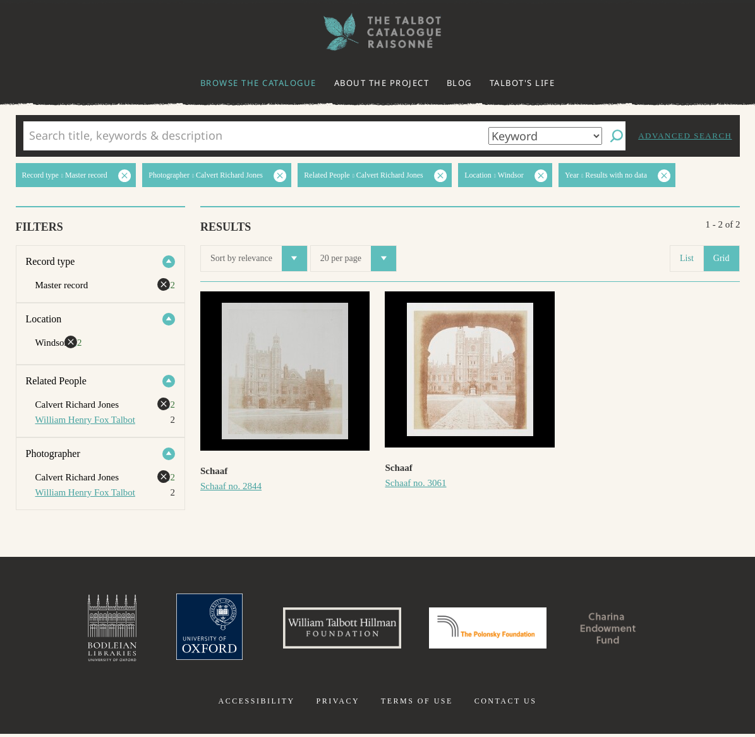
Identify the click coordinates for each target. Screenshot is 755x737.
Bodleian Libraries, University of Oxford (98, 629)
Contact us (505, 704)
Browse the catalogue (258, 82)
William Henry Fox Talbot (85, 420)
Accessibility (257, 704)
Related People (56, 380)
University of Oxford (198, 629)
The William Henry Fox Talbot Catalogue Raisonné (378, 32)
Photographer (53, 453)
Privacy (337, 704)
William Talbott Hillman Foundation (337, 629)
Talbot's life (522, 82)
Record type (50, 261)
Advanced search (685, 135)
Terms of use (417, 704)
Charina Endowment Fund (619, 629)
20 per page (358, 258)
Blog (459, 82)
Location (44, 319)
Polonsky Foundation (490, 629)
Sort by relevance (258, 258)
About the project (382, 82)
